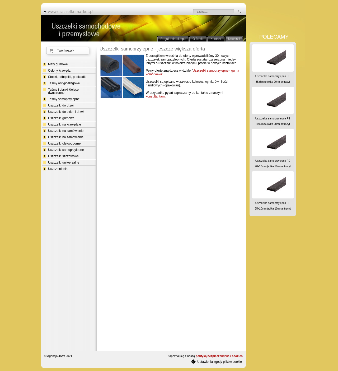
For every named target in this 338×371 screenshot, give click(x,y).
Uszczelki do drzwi (61, 105)
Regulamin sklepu (173, 39)
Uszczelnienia (58, 169)
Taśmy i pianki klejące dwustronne (63, 91)
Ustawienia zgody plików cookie (216, 361)
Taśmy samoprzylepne (63, 99)
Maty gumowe (58, 64)
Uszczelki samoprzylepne (66, 150)
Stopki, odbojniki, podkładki (67, 77)
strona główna (70, 12)
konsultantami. (156, 96)
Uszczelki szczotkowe (63, 156)
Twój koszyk (65, 50)
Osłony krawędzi (59, 70)
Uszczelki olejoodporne (64, 143)
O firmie (198, 39)
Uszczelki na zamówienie (65, 131)
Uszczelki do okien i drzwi (66, 112)
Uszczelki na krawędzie (64, 124)
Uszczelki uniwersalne (63, 162)
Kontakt (215, 39)
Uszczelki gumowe (61, 118)
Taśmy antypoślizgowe (64, 83)
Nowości (234, 39)
